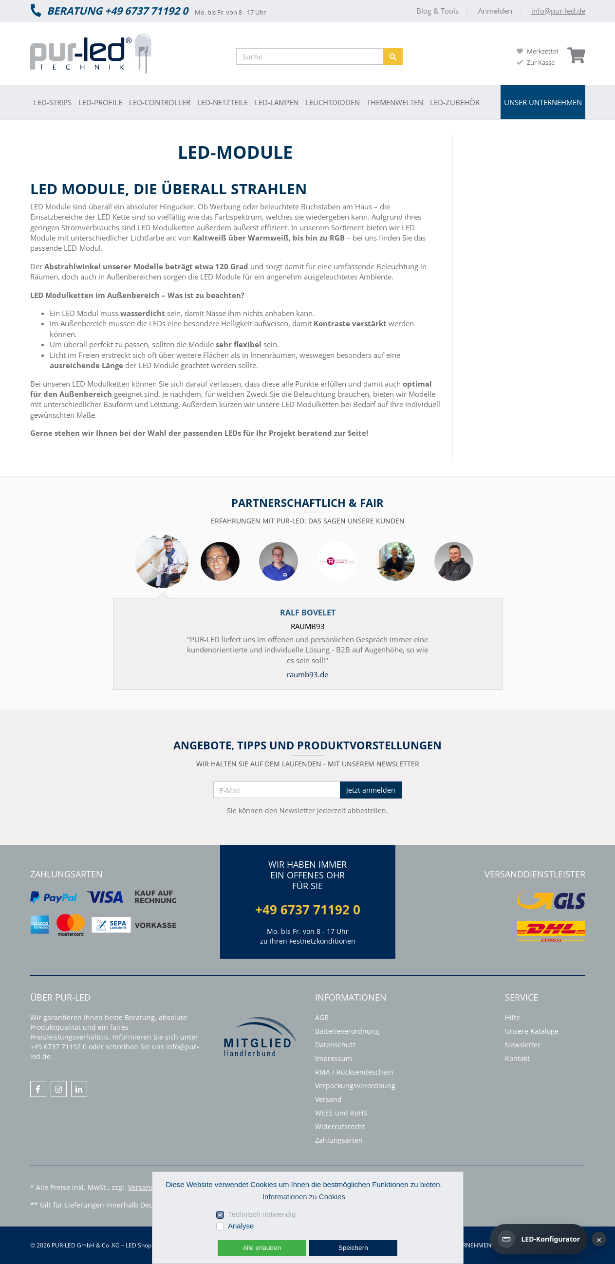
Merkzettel (537, 51)
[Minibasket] (576, 55)
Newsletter (522, 1044)
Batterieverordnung (347, 1031)
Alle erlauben (261, 1247)
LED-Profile (100, 102)
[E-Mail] (277, 789)
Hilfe (512, 1017)
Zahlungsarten (339, 1140)
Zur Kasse (536, 62)
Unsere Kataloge (532, 1031)
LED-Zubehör (455, 102)
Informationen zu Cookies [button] (303, 1196)
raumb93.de (307, 674)
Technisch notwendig (262, 1214)
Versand (328, 1099)
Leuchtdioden (332, 102)
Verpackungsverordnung (355, 1085)
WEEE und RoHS (341, 1112)
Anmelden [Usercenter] (496, 11)
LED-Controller (159, 102)
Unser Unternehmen (543, 102)
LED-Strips (53, 102)
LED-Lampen (276, 102)
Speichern (353, 1247)
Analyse (241, 1226)
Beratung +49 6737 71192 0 (109, 10)
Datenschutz (335, 1044)
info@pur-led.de (558, 11)
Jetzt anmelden (370, 790)
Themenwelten (395, 102)
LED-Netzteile (222, 102)
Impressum (333, 1058)
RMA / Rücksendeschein (354, 1072)
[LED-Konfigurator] (539, 1239)
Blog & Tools (438, 11)
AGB (322, 1017)
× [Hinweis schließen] (598, 1239)
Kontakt (517, 1058)
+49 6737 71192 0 (307, 909)
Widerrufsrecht (340, 1126)
